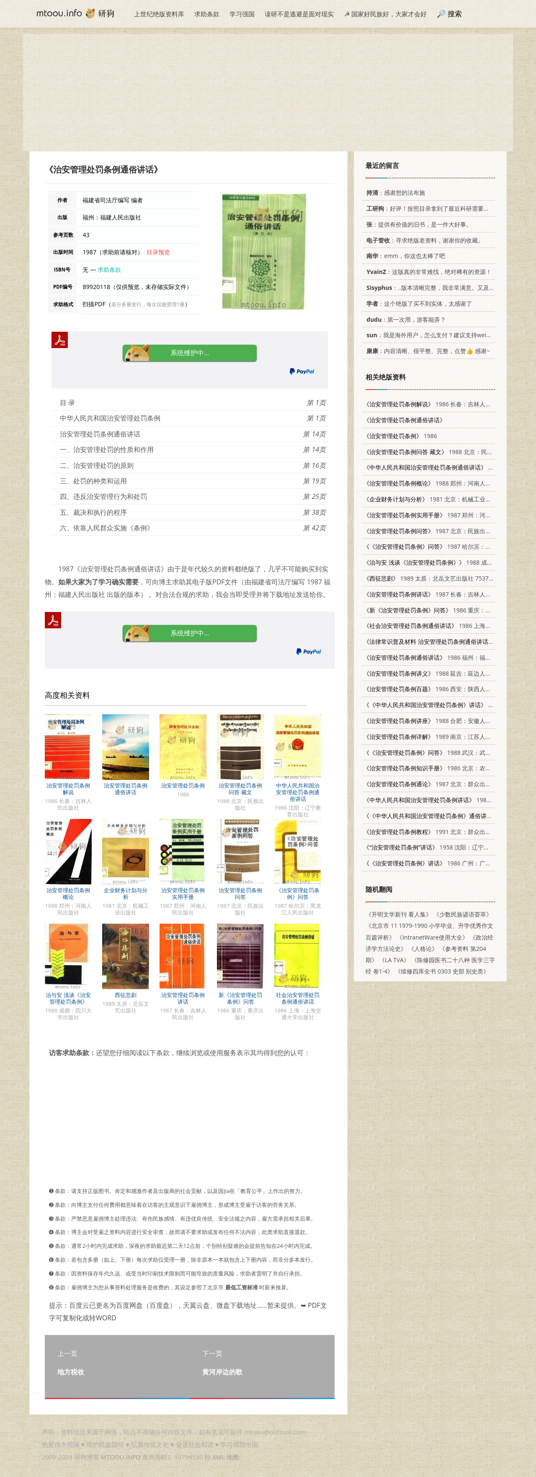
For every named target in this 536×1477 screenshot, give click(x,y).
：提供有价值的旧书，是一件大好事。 (417, 224)
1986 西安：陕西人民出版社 (436, 689)
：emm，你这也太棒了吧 (404, 256)
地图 (233, 1457)
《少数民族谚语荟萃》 (462, 914)
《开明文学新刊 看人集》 (399, 914)
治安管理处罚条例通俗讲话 (125, 789)
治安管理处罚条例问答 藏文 (240, 789)
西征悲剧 (126, 995)
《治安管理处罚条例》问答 (298, 893)
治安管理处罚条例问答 (240, 893)
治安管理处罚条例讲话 (183, 998)
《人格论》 (423, 949)
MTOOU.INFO (121, 1457)
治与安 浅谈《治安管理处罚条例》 (68, 998)
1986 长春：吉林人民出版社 (436, 404)
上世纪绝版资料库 (159, 14)
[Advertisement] (268, 92)
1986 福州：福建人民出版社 (442, 657)
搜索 (455, 13)
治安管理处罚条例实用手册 (183, 893)
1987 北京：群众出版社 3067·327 (443, 784)
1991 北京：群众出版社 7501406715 (447, 832)
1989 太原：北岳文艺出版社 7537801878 (436, 578)
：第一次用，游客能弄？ (404, 319)
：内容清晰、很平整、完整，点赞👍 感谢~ (426, 351)
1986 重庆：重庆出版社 (439, 610)
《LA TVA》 (394, 960)
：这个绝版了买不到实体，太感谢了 (417, 303)
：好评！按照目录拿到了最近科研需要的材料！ (435, 208)
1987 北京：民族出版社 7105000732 (447, 531)
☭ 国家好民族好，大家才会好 (385, 14)
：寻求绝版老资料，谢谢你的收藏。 (423, 240)
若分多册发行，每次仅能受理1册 (148, 304)
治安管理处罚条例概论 (68, 893)
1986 (400, 436)
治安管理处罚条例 (183, 785)
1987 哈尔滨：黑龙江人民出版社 (447, 546)
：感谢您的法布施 (394, 192)
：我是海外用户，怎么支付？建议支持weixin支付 (434, 335)
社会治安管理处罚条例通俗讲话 (298, 998)
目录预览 (158, 252)
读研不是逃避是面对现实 (299, 14)
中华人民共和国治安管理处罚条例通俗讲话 (298, 792)
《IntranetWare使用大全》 (432, 937)
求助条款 (206, 14)
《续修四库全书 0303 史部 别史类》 (442, 971)
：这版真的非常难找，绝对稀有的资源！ (427, 272)
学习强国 (242, 14)
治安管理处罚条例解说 (68, 789)
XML (218, 1457)
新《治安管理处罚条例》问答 (240, 998)
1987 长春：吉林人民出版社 (436, 594)
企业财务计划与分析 (125, 893)
